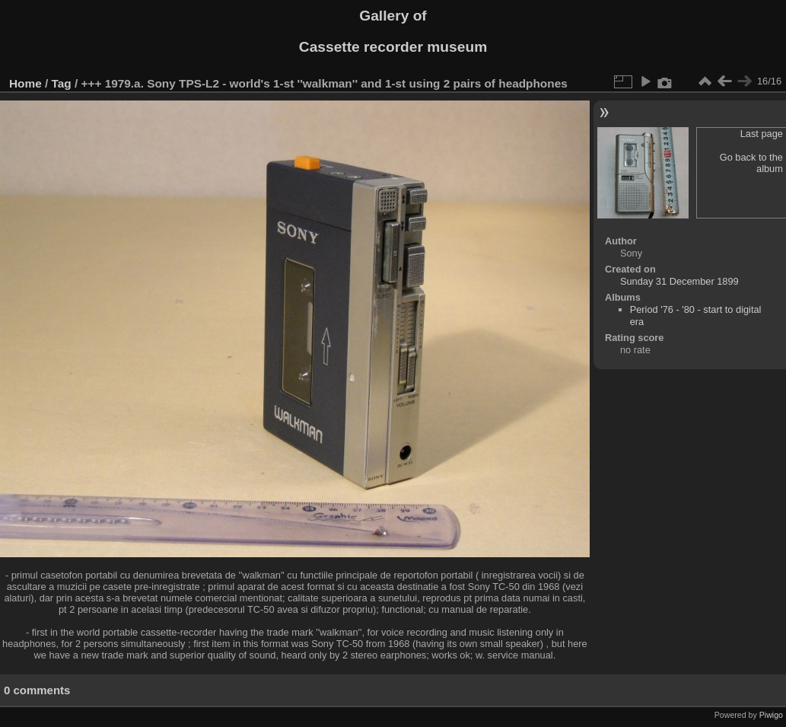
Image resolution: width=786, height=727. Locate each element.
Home (25, 83)
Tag (62, 83)
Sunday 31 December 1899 (679, 281)
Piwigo (771, 714)
